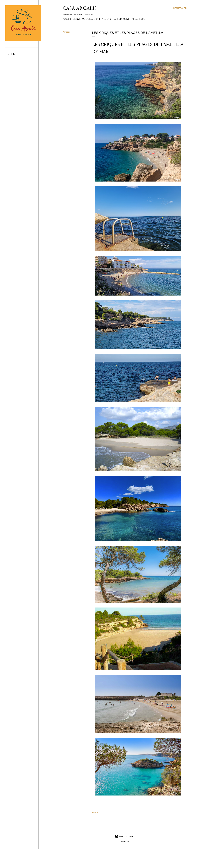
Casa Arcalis (80, 8)
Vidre (97, 19)
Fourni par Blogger (124, 836)
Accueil (67, 19)
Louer (142, 19)
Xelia (135, 19)
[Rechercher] (180, 8)
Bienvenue (79, 19)
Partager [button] (66, 32)
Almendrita (109, 19)
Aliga (90, 19)
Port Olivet (124, 19)
